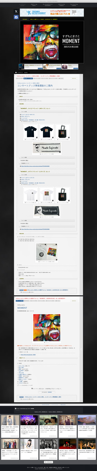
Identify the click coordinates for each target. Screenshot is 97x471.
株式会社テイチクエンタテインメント (49, 468)
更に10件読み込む (48, 462)
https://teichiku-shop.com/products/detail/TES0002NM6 (35, 229)
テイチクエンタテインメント (35, 404)
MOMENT (50, 392)
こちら (29, 121)
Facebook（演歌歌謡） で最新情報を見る (55, 411)
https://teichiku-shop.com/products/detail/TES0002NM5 (35, 166)
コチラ (26, 292)
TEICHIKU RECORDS (45, 404)
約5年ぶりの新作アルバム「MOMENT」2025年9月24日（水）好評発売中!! (44, 19)
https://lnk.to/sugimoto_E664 (28, 354)
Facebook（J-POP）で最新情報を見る (41, 411)
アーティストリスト (55, 404)
